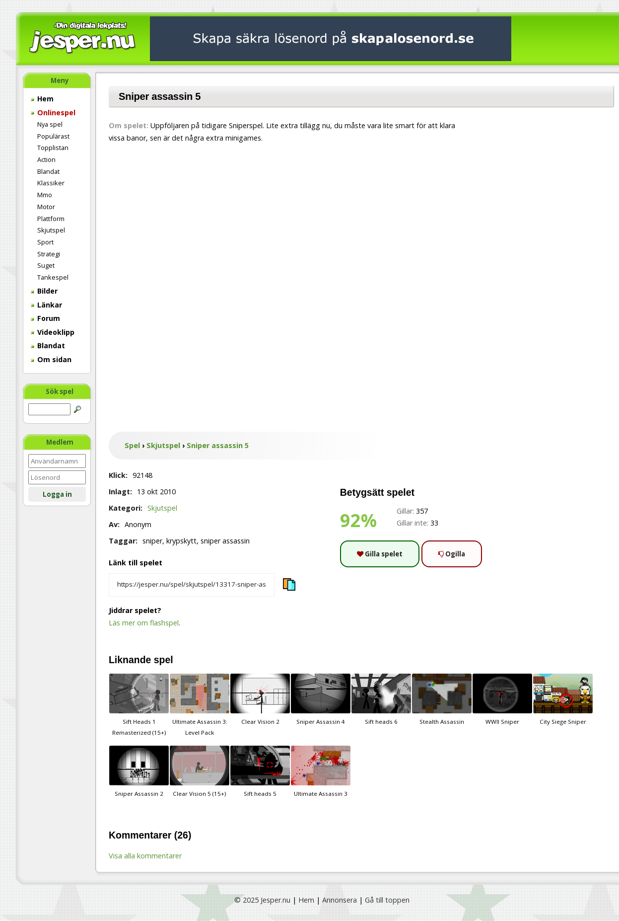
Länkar (46, 304)
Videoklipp (52, 332)
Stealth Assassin (442, 699)
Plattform (51, 218)
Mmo (44, 194)
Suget (46, 265)
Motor (46, 206)
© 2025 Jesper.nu (262, 900)
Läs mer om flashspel (144, 622)
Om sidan (51, 359)
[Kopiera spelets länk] (192, 585)
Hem (42, 98)
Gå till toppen (387, 900)
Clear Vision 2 (260, 699)
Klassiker (51, 182)
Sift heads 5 (260, 771)
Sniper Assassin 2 (139, 771)
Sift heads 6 (381, 699)
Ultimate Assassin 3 (320, 771)
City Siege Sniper (563, 699)
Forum (45, 318)
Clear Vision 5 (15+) (199, 771)
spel (163, 659)
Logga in (57, 494)
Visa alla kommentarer (145, 855)
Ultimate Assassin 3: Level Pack (199, 705)
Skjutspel (51, 230)
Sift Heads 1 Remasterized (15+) (139, 705)
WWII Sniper (502, 699)
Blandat (48, 171)
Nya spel (50, 124)
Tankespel (53, 277)
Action (46, 159)
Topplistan (53, 147)
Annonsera (339, 900)
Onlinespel (53, 112)
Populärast (53, 136)
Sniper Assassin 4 (320, 699)
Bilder (44, 291)
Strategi (48, 253)
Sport (45, 241)
